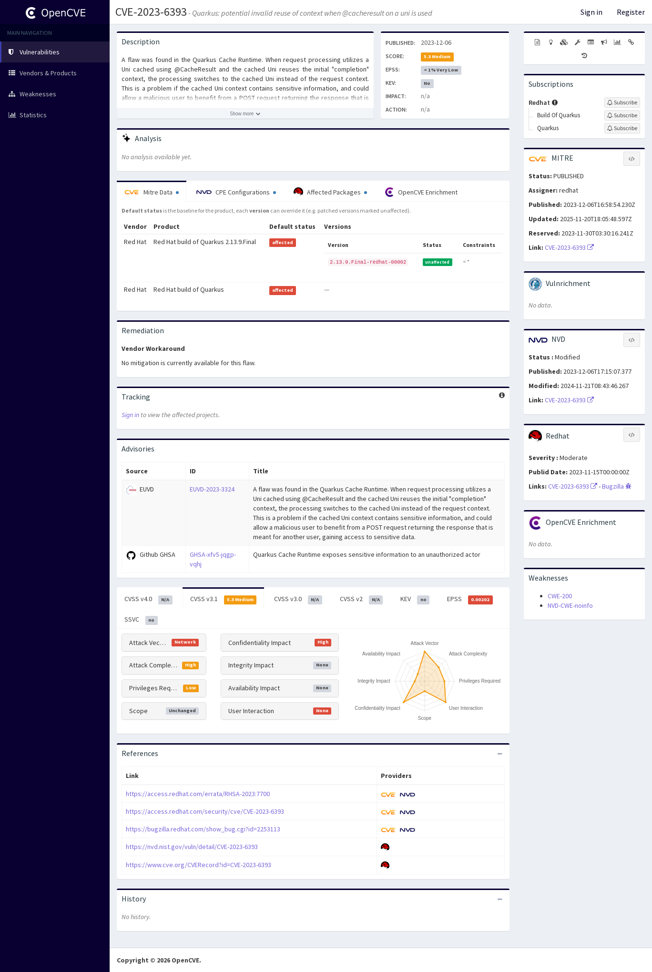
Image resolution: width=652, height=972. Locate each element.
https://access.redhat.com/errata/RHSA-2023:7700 (198, 793)
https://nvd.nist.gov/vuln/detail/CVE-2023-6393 (192, 846)
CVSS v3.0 (298, 599)
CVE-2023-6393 (151, 11)
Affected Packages (330, 192)
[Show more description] (245, 113)
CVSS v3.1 (223, 599)
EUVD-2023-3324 (212, 489)
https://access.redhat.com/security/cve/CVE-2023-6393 (205, 811)
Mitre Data (151, 192)
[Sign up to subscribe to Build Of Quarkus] (622, 115)
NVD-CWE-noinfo (570, 605)
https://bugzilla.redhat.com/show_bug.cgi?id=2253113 (203, 829)
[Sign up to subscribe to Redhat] (622, 102)
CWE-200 (560, 596)
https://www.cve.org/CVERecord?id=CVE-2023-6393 (198, 864)
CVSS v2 (361, 599)
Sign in (591, 12)
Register (631, 12)
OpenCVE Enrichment (421, 192)
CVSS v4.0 (148, 599)
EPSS (470, 599)
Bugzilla (617, 486)
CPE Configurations (236, 192)
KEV (414, 599)
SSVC (141, 619)
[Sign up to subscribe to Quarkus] (622, 128)
